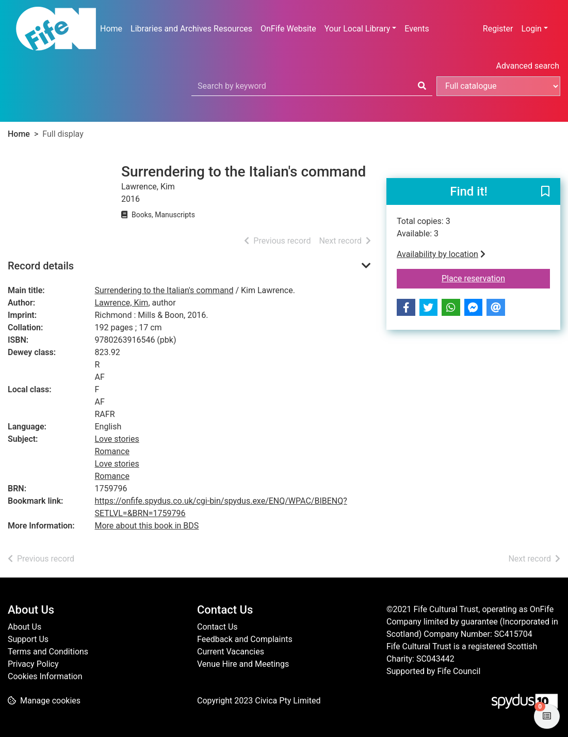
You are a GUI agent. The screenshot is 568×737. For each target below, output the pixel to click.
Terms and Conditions (48, 651)
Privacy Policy (33, 664)
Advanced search (527, 66)
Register (498, 29)
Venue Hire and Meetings (243, 664)
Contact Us (217, 627)
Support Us (28, 639)
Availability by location (441, 254)
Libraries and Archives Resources (191, 29)
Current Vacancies (230, 651)
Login (531, 29)
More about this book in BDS (147, 526)
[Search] (422, 86)
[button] (545, 192)
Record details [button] (41, 266)
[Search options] (498, 86)
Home (111, 29)
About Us (24, 627)
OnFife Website (288, 29)
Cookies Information (45, 676)
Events (416, 29)
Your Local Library (357, 29)
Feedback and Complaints (245, 639)
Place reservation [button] (496, 277)
